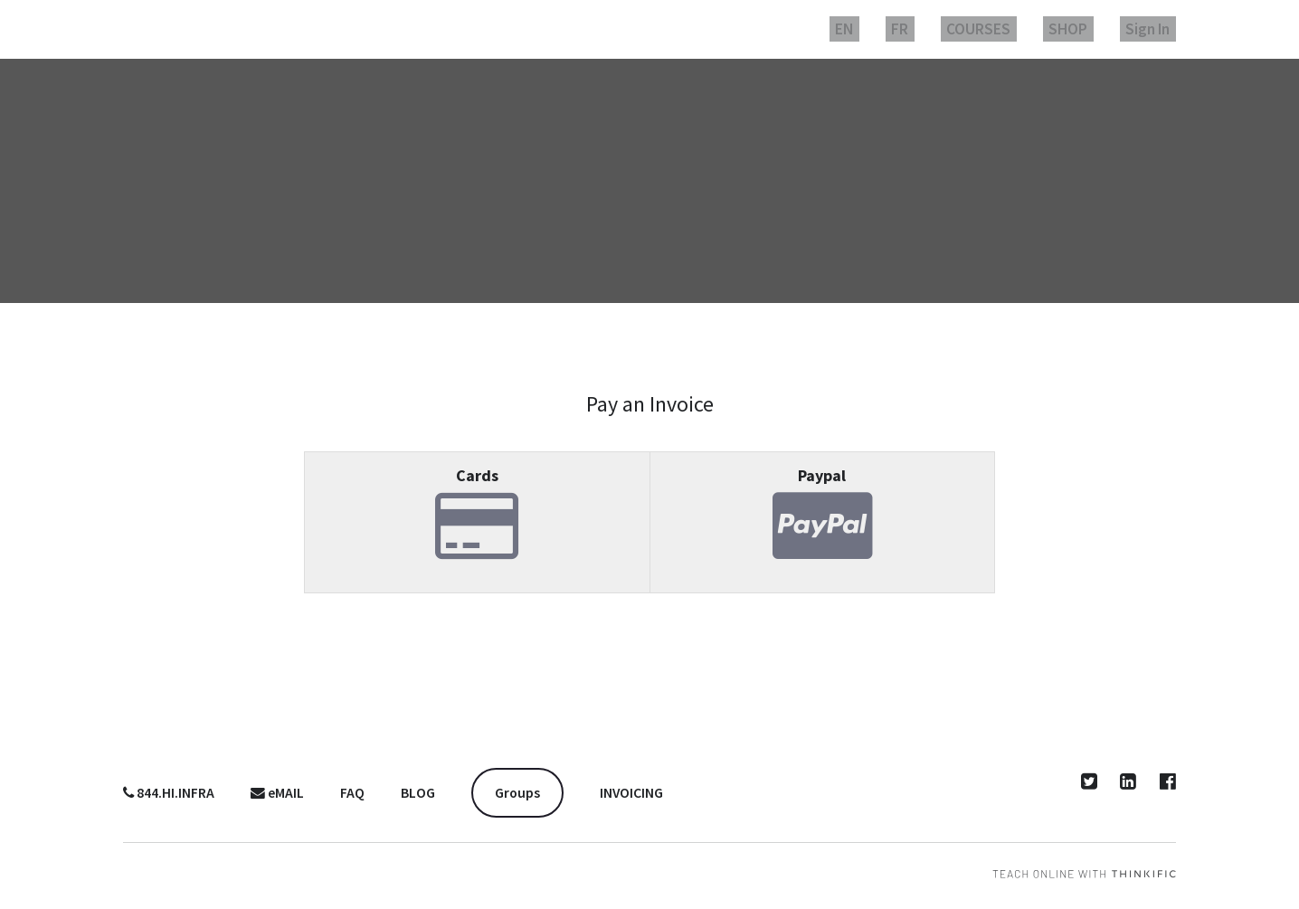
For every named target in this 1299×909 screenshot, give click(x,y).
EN (893, 28)
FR (938, 28)
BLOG (418, 792)
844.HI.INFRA (168, 792)
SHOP (1085, 28)
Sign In (1153, 28)
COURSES (1005, 28)
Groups (517, 792)
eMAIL (277, 792)
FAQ (352, 792)
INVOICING (631, 792)
